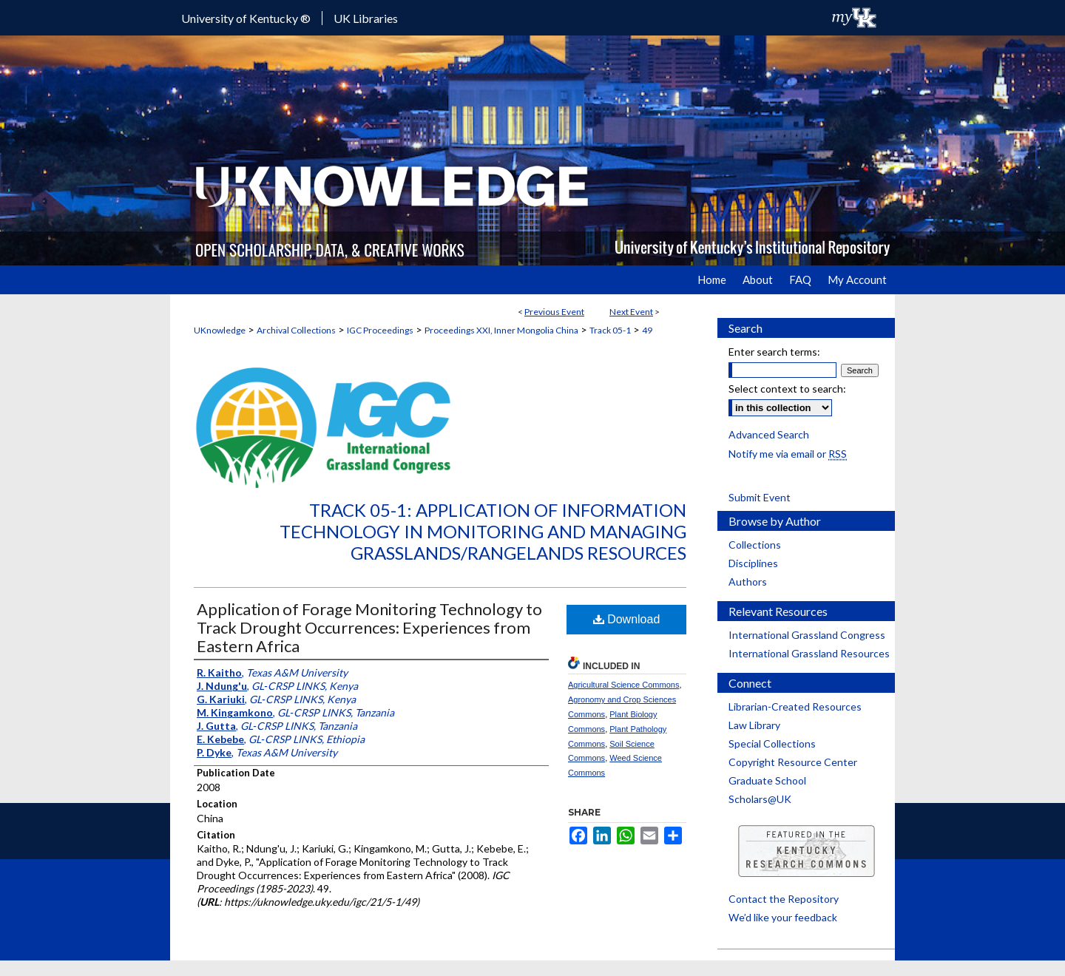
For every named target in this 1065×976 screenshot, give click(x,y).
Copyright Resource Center (792, 762)
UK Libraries (366, 18)
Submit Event (759, 497)
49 (647, 330)
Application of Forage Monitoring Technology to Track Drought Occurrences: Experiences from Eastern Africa (369, 627)
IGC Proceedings (380, 330)
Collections (754, 544)
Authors (747, 581)
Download (626, 619)
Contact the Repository (783, 898)
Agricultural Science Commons (623, 684)
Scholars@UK (759, 799)
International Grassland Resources (809, 653)
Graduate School (767, 780)
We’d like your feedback (782, 917)
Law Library (754, 725)
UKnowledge (220, 330)
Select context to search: (787, 388)
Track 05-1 (610, 330)
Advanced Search (768, 434)
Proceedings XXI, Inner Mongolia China (501, 330)
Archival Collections (296, 330)
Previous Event (554, 311)
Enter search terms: (774, 351)
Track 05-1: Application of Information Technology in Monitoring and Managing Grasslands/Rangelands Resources (483, 531)
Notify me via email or (787, 453)
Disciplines (753, 563)
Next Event (631, 311)
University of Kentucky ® (246, 18)
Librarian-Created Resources (795, 706)
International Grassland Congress (806, 634)
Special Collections (772, 743)
